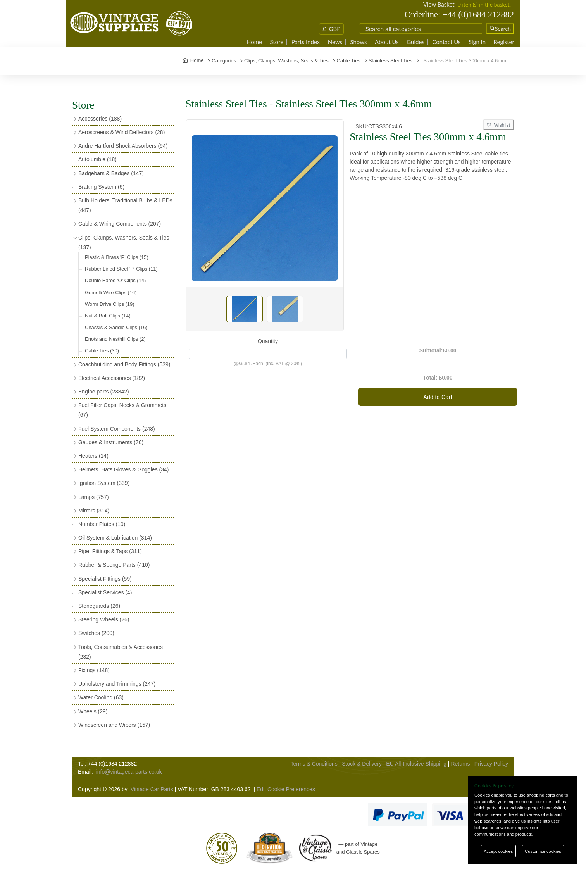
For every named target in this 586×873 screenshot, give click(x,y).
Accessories (100, 119)
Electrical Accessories (111, 378)
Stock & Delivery (362, 764)
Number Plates (101, 524)
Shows (358, 42)
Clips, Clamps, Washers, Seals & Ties (123, 242)
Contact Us (446, 42)
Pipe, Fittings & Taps (110, 551)
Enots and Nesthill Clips (115, 339)
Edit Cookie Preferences (286, 789)
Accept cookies (498, 851)
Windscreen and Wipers (114, 725)
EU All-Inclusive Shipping (416, 764)
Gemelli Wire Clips (111, 292)
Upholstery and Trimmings (116, 684)
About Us (387, 42)
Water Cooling (101, 697)
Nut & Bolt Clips (108, 316)
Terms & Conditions (313, 764)
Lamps (93, 497)
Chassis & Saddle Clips (116, 327)
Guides (415, 42)
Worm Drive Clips (109, 304)
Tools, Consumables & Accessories (120, 652)
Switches (96, 633)
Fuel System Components (116, 429)
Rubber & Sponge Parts (114, 565)
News (335, 42)
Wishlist (498, 125)
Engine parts (103, 391)
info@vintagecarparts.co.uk (129, 772)
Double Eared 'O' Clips (115, 280)
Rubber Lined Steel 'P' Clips (121, 269)
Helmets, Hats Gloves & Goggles (123, 469)
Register (504, 42)
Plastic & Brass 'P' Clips (116, 257)
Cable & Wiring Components (119, 224)
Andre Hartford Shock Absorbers (122, 146)
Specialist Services (105, 592)
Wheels (92, 711)
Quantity (268, 341)
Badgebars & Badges (111, 173)
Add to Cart (437, 397)
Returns (460, 764)
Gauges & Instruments (110, 442)
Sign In (477, 42)
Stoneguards (99, 606)
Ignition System (103, 483)
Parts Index (305, 42)
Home (254, 42)
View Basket (439, 4)
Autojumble (97, 159)
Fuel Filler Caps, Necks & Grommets (122, 410)
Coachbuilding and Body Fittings (124, 364)
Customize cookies (543, 851)
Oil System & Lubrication (115, 538)
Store (276, 42)
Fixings (94, 670)
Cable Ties (102, 351)
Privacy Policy (491, 764)
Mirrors (93, 510)
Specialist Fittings (105, 579)
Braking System (101, 187)
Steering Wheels (103, 619)
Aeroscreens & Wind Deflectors (121, 132)
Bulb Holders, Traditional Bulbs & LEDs (125, 205)
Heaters (93, 456)
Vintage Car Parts (152, 789)
